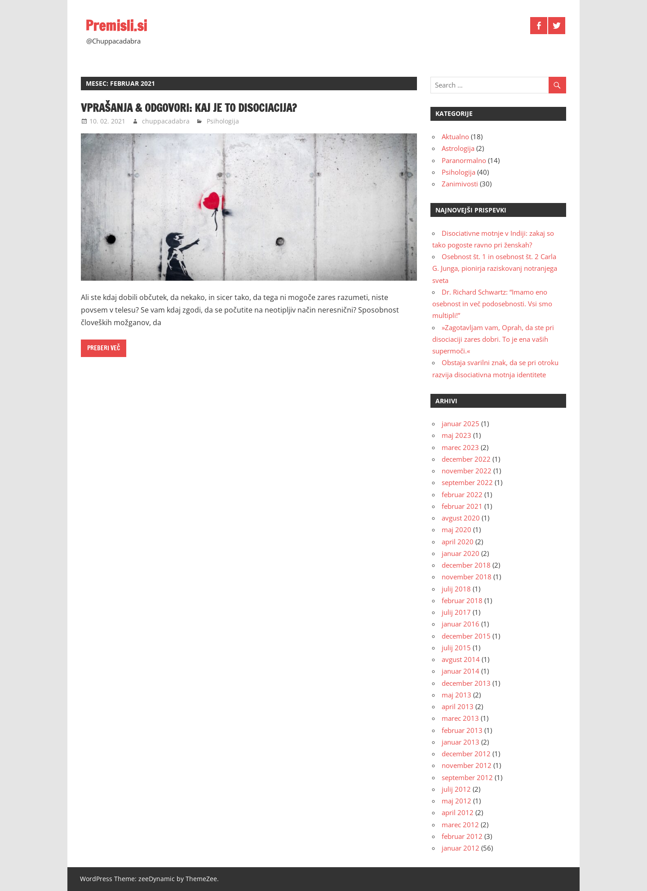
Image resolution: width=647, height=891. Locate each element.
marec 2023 (460, 447)
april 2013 (458, 706)
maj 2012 (456, 800)
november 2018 (467, 576)
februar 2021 (462, 506)
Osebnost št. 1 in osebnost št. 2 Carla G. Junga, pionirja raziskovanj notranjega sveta (494, 268)
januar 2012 (460, 847)
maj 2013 (456, 694)
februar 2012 (462, 836)
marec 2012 (460, 824)
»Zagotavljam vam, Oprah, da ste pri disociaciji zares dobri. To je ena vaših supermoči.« (493, 339)
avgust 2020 (461, 517)
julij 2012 (456, 789)
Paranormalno (464, 160)
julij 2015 (456, 647)
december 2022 (466, 458)
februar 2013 (462, 730)
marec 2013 (460, 718)
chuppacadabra (166, 121)
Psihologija (223, 121)
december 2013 (466, 683)
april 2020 (458, 541)
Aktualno (455, 136)
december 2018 (466, 564)
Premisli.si (116, 25)
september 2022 (467, 482)
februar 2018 (462, 600)
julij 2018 (456, 588)
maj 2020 (456, 529)
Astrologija (458, 148)
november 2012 (467, 765)
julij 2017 (456, 612)
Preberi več (103, 348)
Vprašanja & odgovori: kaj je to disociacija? (189, 107)
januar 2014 (460, 670)
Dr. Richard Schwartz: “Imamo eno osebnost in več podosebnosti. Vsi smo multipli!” (492, 303)
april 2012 (458, 812)
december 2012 (466, 753)
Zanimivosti (460, 183)
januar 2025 (460, 423)
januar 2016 (460, 623)
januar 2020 (460, 553)
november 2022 (467, 470)
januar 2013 (460, 741)
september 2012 (467, 777)
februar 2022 (462, 494)
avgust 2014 (461, 659)
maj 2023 (456, 435)
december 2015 (466, 635)
